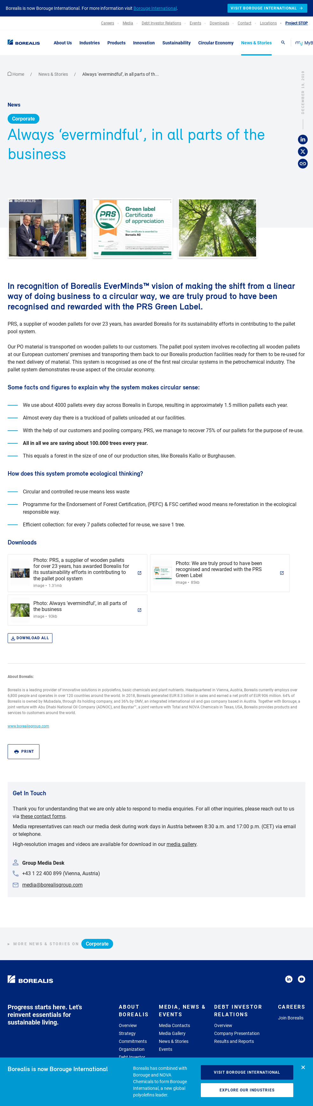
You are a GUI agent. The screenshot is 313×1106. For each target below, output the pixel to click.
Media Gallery (172, 1033)
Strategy (127, 1033)
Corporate (23, 119)
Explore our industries (247, 1090)
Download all (30, 638)
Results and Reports (234, 1041)
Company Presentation (237, 1033)
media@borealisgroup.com (52, 885)
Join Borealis (290, 1017)
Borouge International (155, 8)
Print (24, 751)
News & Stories (53, 74)
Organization (132, 1049)
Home (16, 74)
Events (165, 1049)
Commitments (133, 1041)
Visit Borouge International (247, 1072)
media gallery (181, 844)
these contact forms (43, 816)
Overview (128, 1025)
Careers (292, 1007)
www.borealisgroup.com (28, 726)
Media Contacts (174, 1025)
